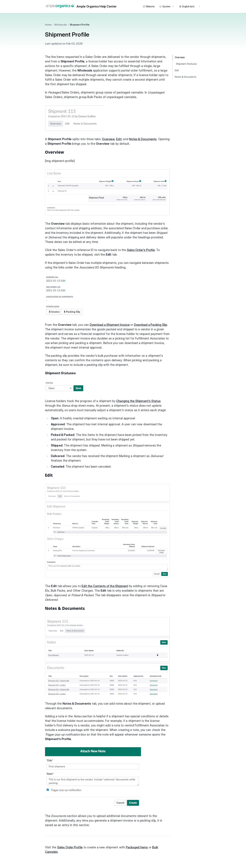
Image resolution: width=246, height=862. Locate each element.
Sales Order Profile (70, 847)
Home (48, 24)
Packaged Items (137, 847)
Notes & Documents (143, 139)
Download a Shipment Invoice (110, 324)
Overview (108, 139)
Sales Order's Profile (141, 250)
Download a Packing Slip (150, 324)
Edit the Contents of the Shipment (105, 586)
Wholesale (60, 24)
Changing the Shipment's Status (138, 401)
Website (149, 6)
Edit (119, 139)
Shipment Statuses (186, 63)
